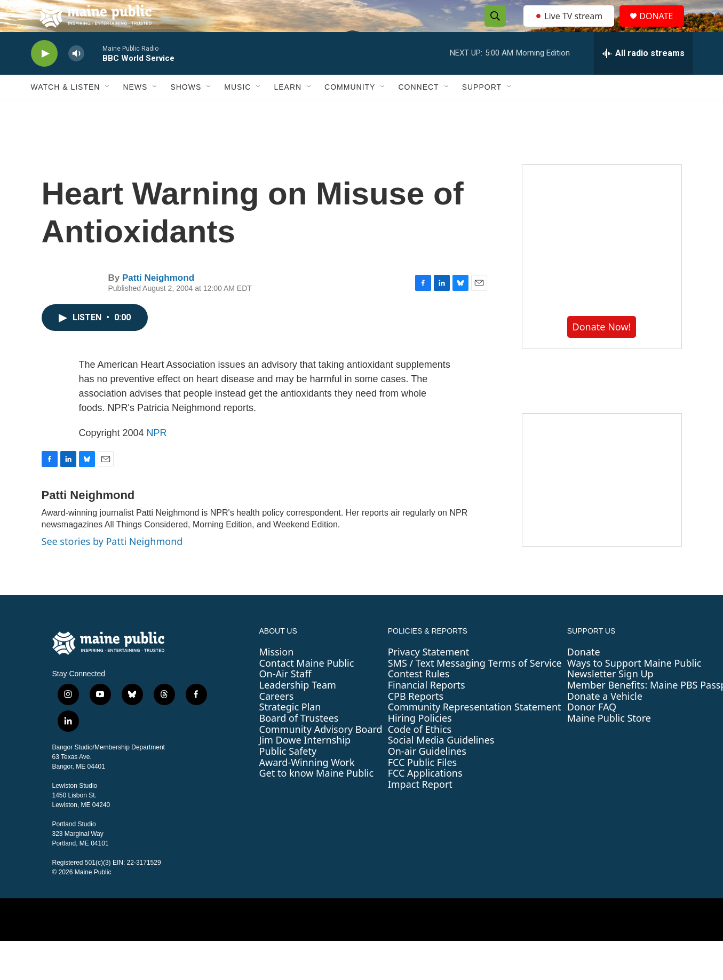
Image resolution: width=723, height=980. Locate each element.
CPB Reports (416, 720)
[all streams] (643, 77)
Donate (583, 675)
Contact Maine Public (306, 687)
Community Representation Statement (474, 730)
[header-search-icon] (492, 28)
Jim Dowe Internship (305, 763)
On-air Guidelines (427, 775)
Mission (276, 675)
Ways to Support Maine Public (634, 687)
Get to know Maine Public (316, 797)
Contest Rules (419, 697)
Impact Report (420, 808)
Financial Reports (426, 708)
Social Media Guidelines (441, 763)
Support (482, 111)
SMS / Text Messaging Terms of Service (475, 687)
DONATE (662, 28)
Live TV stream (570, 27)
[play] (44, 78)
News (135, 111)
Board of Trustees (299, 742)
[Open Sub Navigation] (108, 111)
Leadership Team (297, 708)
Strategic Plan (290, 730)
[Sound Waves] (601, 504)
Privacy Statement (428, 675)
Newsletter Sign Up (610, 697)
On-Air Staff (285, 697)
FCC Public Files (422, 786)
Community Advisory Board (321, 753)
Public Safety (288, 775)
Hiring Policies (420, 742)
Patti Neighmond (158, 302)
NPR (157, 457)
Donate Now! (602, 350)
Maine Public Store (609, 742)
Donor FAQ (591, 730)
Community (349, 111)
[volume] (76, 78)
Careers (276, 720)
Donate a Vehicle (604, 720)
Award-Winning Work (307, 786)
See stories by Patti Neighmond (112, 565)
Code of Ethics (419, 753)
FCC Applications (425, 797)
